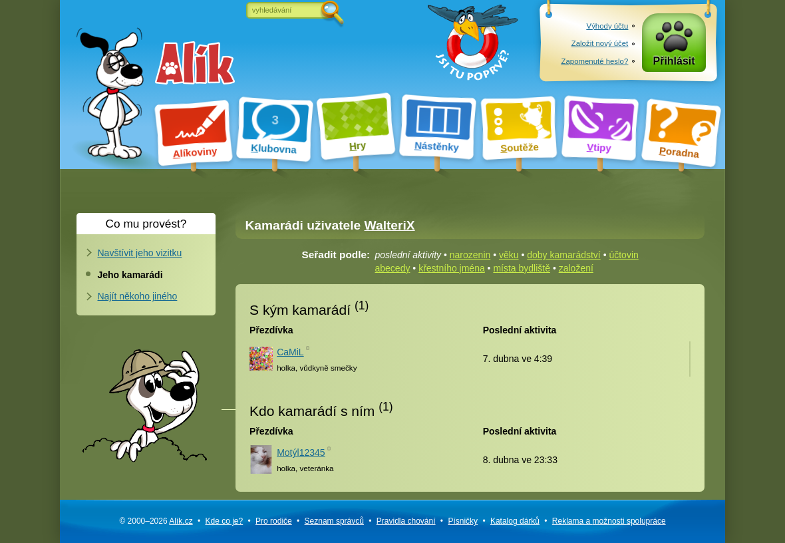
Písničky (463, 521)
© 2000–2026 (155, 521)
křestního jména (451, 268)
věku (509, 255)
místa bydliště (521, 268)
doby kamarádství (564, 255)
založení (576, 268)
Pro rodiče (273, 521)
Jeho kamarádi (130, 275)
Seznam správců (334, 521)
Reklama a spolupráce (609, 521)
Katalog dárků (515, 521)
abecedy (392, 268)
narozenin (470, 255)
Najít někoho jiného (138, 296)
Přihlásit (674, 61)
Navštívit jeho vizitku (140, 253)
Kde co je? (224, 521)
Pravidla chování (406, 521)
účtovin (623, 255)
